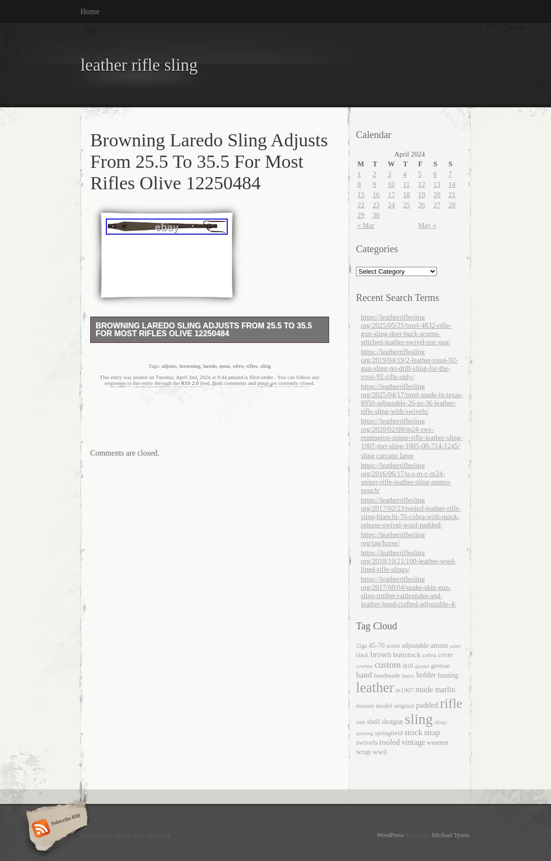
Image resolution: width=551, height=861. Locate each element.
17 (391, 195)
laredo (209, 366)
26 (421, 205)
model (384, 705)
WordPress (390, 835)
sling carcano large (387, 456)
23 (376, 205)
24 (391, 205)
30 (376, 215)
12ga (361, 646)
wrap (363, 751)
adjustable (415, 645)
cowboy (364, 666)
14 (452, 184)
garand (422, 666)
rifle (451, 703)
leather (375, 687)
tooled (389, 742)
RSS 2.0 (190, 383)
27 (436, 205)
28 (452, 205)
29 (360, 215)
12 (421, 184)
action (393, 646)
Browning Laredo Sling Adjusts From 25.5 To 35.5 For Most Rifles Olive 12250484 (204, 329)
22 (360, 205)
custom (387, 665)
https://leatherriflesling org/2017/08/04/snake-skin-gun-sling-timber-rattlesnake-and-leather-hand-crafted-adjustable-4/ (408, 591)
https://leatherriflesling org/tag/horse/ (393, 539)
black (362, 655)
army (455, 646)
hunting (448, 675)
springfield (388, 733)
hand (364, 675)
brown (380, 654)
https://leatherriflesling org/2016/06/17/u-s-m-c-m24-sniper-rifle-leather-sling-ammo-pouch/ (406, 477)
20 (436, 195)
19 (421, 195)
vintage (413, 742)
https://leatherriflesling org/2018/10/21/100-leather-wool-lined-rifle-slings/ (408, 561)
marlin (445, 689)
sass (360, 722)
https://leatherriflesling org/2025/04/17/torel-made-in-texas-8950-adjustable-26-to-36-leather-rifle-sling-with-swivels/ (412, 398)
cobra (429, 655)
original (404, 705)
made (424, 689)
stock (413, 732)
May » (427, 225)
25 (406, 205)
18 (406, 195)
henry (408, 676)
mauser (365, 705)
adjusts (169, 366)
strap (432, 732)
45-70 (377, 645)
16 (376, 195)
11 (406, 184)
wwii (380, 751)
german (440, 665)
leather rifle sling (138, 65)
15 (360, 195)
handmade (387, 675)
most (224, 366)
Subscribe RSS (55, 829)
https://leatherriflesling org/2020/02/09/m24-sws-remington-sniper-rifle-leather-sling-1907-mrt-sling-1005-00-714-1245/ (412, 433)
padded (427, 705)
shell (373, 721)
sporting (364, 733)
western (438, 742)
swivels (367, 742)
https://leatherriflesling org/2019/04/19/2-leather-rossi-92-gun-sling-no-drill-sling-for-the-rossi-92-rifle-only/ (409, 364)
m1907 (404, 690)
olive (238, 366)
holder (426, 675)
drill (408, 665)
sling (265, 366)
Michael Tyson (450, 835)
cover (445, 655)
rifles (251, 366)
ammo (439, 645)
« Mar (365, 225)
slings (440, 722)
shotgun (392, 721)
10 (391, 184)
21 (452, 195)
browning (189, 366)
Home (89, 11)
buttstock (407, 654)
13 (436, 184)
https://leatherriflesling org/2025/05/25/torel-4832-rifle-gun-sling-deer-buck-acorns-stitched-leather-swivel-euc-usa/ (406, 329)
